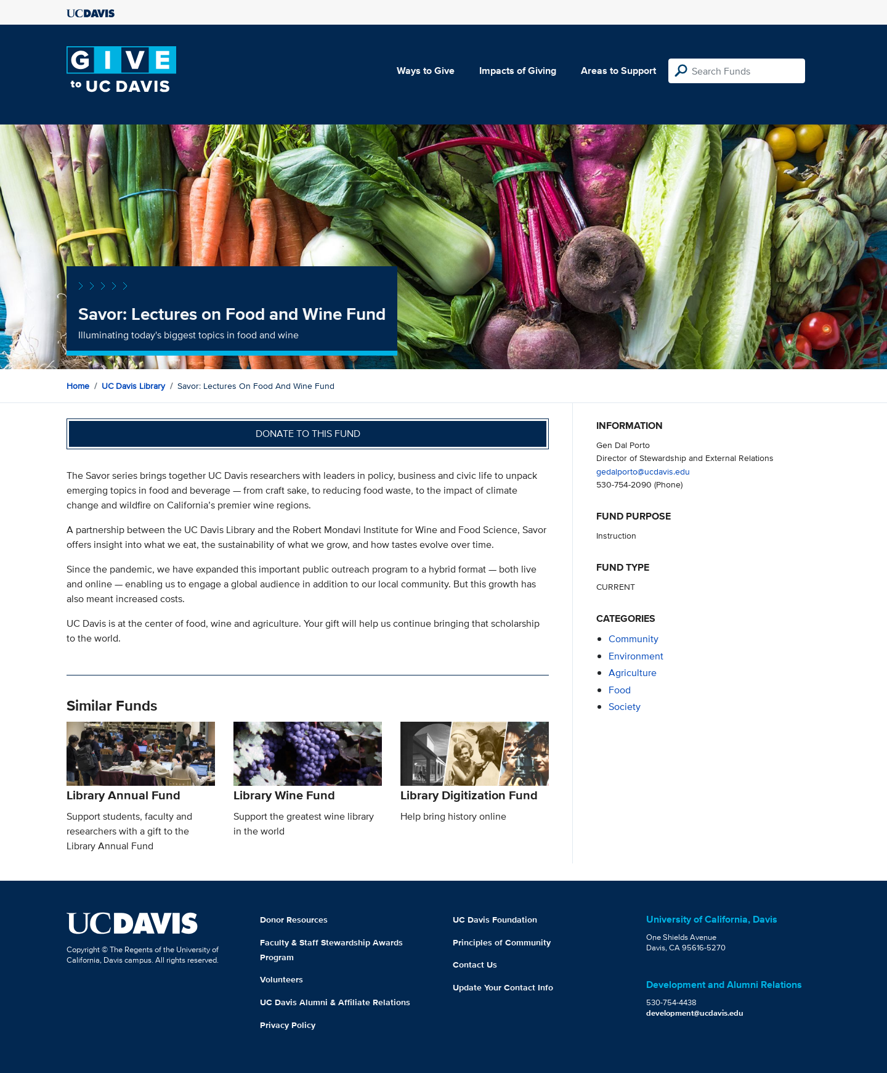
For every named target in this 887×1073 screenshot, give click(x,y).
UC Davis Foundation (495, 919)
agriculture (633, 673)
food (620, 690)
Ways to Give (426, 70)
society (625, 707)
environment (636, 656)
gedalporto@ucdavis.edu (643, 471)
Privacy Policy (287, 1025)
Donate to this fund (308, 433)
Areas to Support (618, 70)
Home (78, 386)
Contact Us (475, 964)
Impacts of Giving (517, 70)
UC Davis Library (133, 386)
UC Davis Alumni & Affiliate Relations (335, 1002)
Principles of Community (502, 942)
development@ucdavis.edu (694, 1013)
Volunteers (281, 979)
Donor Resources (294, 919)
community (633, 639)
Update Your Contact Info (503, 987)
